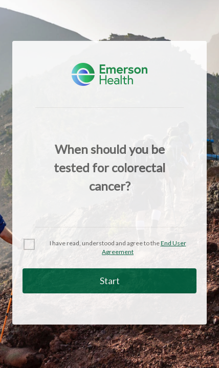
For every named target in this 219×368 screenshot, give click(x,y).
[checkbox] (109, 248)
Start (110, 280)
